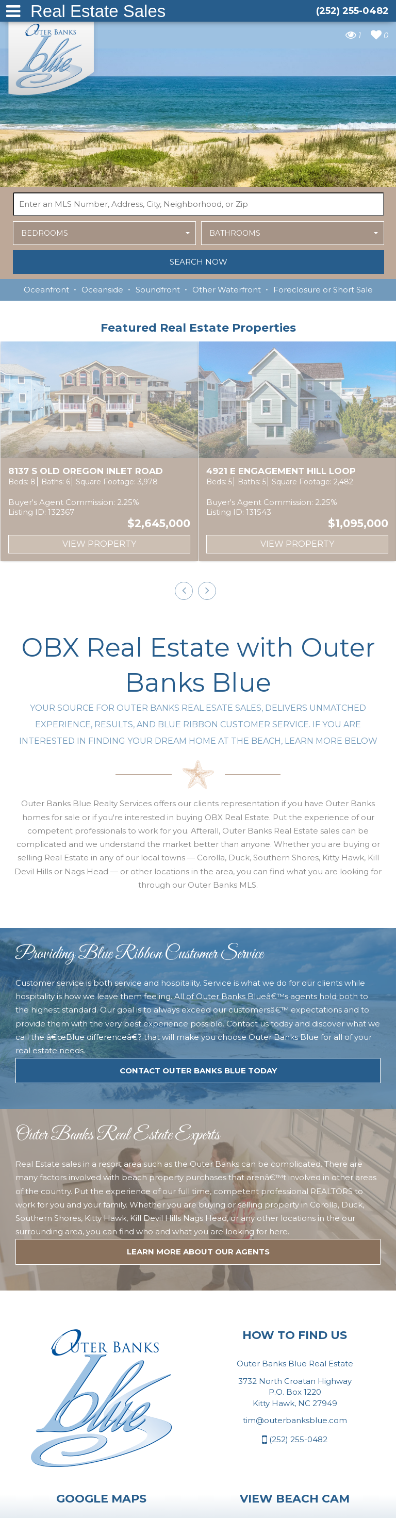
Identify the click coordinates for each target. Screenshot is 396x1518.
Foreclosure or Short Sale (323, 290)
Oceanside (102, 290)
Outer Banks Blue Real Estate (51, 56)
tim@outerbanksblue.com (295, 1213)
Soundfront (158, 290)
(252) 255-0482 (294, 1233)
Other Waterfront (226, 290)
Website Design (150, 1504)
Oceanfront (46, 290)
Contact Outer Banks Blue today (198, 864)
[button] (104, 233)
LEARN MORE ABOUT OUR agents (198, 1045)
